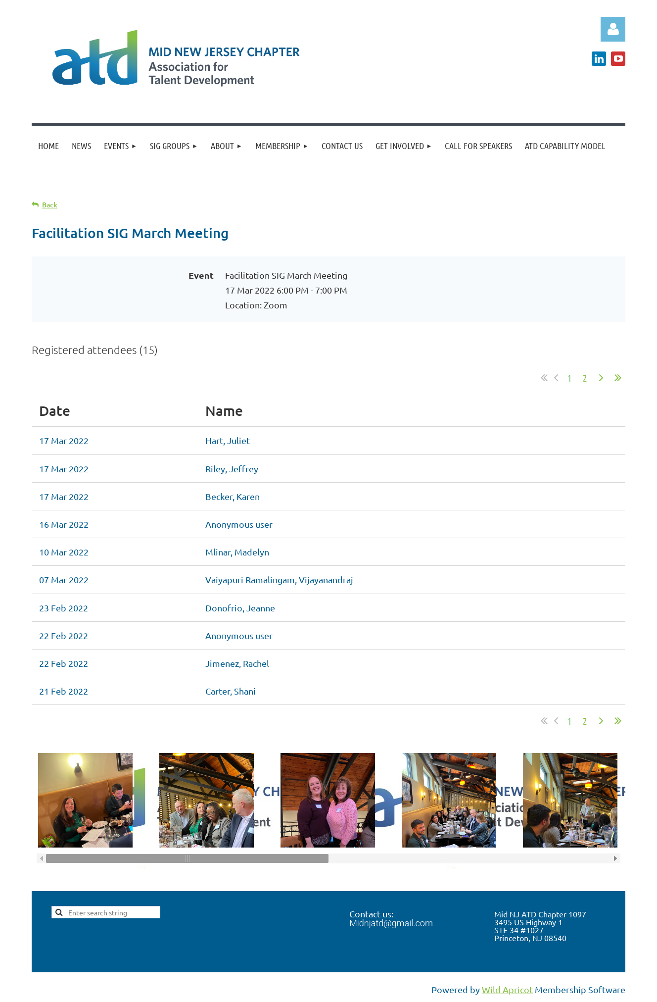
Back (49, 204)
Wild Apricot (507, 989)
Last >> (618, 378)
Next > (601, 378)
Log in (613, 29)
